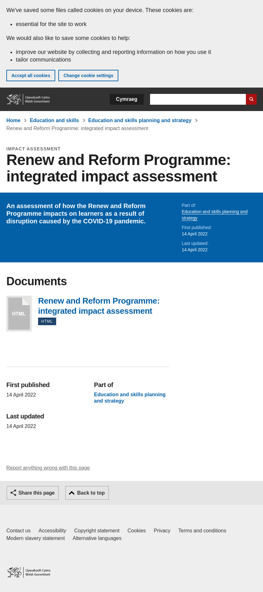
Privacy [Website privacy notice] (162, 530)
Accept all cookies (30, 75)
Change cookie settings (88, 75)
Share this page (36, 493)
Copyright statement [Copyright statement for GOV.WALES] (97, 530)
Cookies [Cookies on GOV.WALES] (137, 530)
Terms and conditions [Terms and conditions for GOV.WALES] (202, 530)
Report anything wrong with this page (48, 467)
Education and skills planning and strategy (139, 120)
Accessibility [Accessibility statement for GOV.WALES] (52, 530)
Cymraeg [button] (126, 99)
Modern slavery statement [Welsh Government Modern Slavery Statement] (35, 538)
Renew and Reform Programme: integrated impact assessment (19, 314)
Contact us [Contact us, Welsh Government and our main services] (18, 530)
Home (13, 120)
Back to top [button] (91, 493)
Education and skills (54, 120)
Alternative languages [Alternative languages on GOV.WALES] (97, 538)
